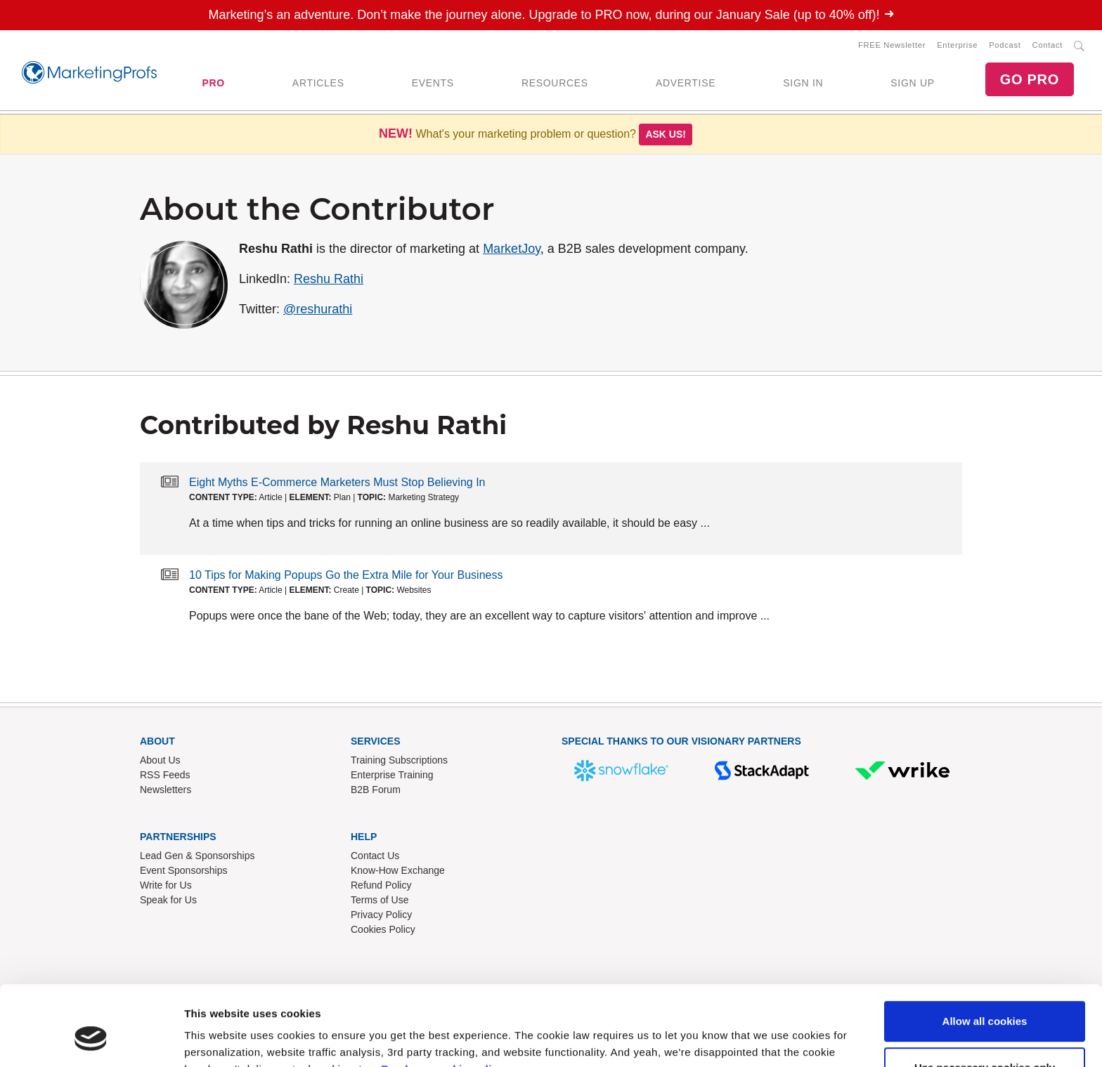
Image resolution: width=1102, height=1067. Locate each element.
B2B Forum (376, 789)
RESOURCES (554, 83)
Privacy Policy (381, 914)
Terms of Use (379, 899)
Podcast (1004, 45)
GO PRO (1029, 79)
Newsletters (165, 789)
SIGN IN (803, 83)
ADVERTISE (685, 83)
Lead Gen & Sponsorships (197, 855)
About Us (160, 760)
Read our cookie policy (442, 1001)
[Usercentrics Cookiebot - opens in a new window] (91, 1039)
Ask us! (665, 134)
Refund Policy (381, 885)
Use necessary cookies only (984, 998)
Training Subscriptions (399, 760)
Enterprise (957, 45)
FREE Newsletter (892, 45)
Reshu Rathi (328, 279)
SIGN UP (912, 83)
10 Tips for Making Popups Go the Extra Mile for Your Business (346, 575)
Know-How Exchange (398, 870)
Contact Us (375, 855)
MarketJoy (511, 249)
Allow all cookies (985, 953)
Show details (216, 1039)
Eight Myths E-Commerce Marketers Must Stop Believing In (337, 482)
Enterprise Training (392, 774)
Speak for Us (168, 899)
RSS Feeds (165, 774)
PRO (213, 83)
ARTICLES (318, 83)
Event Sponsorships (184, 870)
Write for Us (166, 885)
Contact (1047, 45)
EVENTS (433, 83)
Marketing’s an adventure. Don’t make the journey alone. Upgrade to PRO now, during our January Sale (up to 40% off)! (551, 15)
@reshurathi (317, 309)
